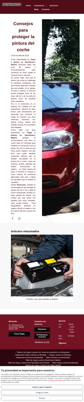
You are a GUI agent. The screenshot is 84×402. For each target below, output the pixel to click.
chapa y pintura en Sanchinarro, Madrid (23, 62)
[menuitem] (28, 6)
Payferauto (21, 185)
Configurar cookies (42, 393)
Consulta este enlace (55, 380)
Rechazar (42, 398)
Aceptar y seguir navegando (42, 387)
